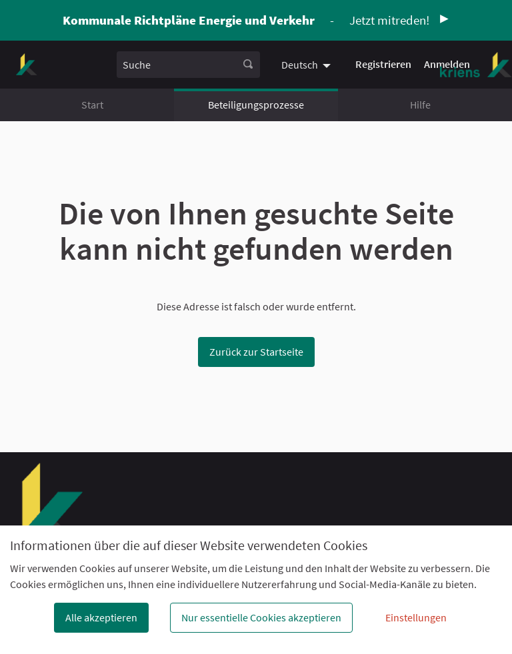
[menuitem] (307, 64)
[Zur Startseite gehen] (26, 64)
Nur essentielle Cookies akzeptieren (261, 617)
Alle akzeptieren (101, 617)
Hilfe (420, 104)
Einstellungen (416, 617)
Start (92, 104)
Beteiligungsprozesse (256, 104)
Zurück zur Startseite (256, 351)
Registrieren (383, 64)
